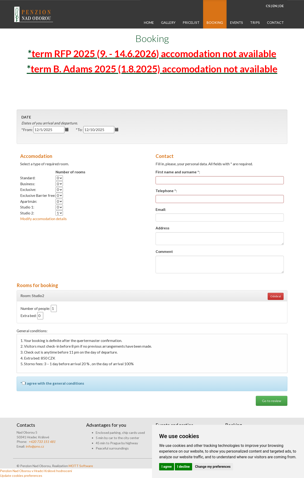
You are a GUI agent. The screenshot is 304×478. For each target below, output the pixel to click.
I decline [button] (183, 467)
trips (255, 22)
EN (274, 6)
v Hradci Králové (44, 471)
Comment (164, 251)
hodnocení (64, 471)
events (236, 22)
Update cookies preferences (21, 475)
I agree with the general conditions (54, 383)
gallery (168, 22)
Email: (161, 209)
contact (275, 22)
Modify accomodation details (43, 219)
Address (162, 228)
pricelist (191, 22)
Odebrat (275, 296)
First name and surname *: (178, 172)
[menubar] (213, 14)
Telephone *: (166, 191)
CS (268, 6)
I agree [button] (167, 467)
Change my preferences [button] (212, 467)
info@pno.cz (35, 446)
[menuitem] (148, 14)
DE (281, 6)
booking (215, 22)
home (149, 22)
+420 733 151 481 (41, 442)
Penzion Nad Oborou (15, 471)
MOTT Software (81, 466)
